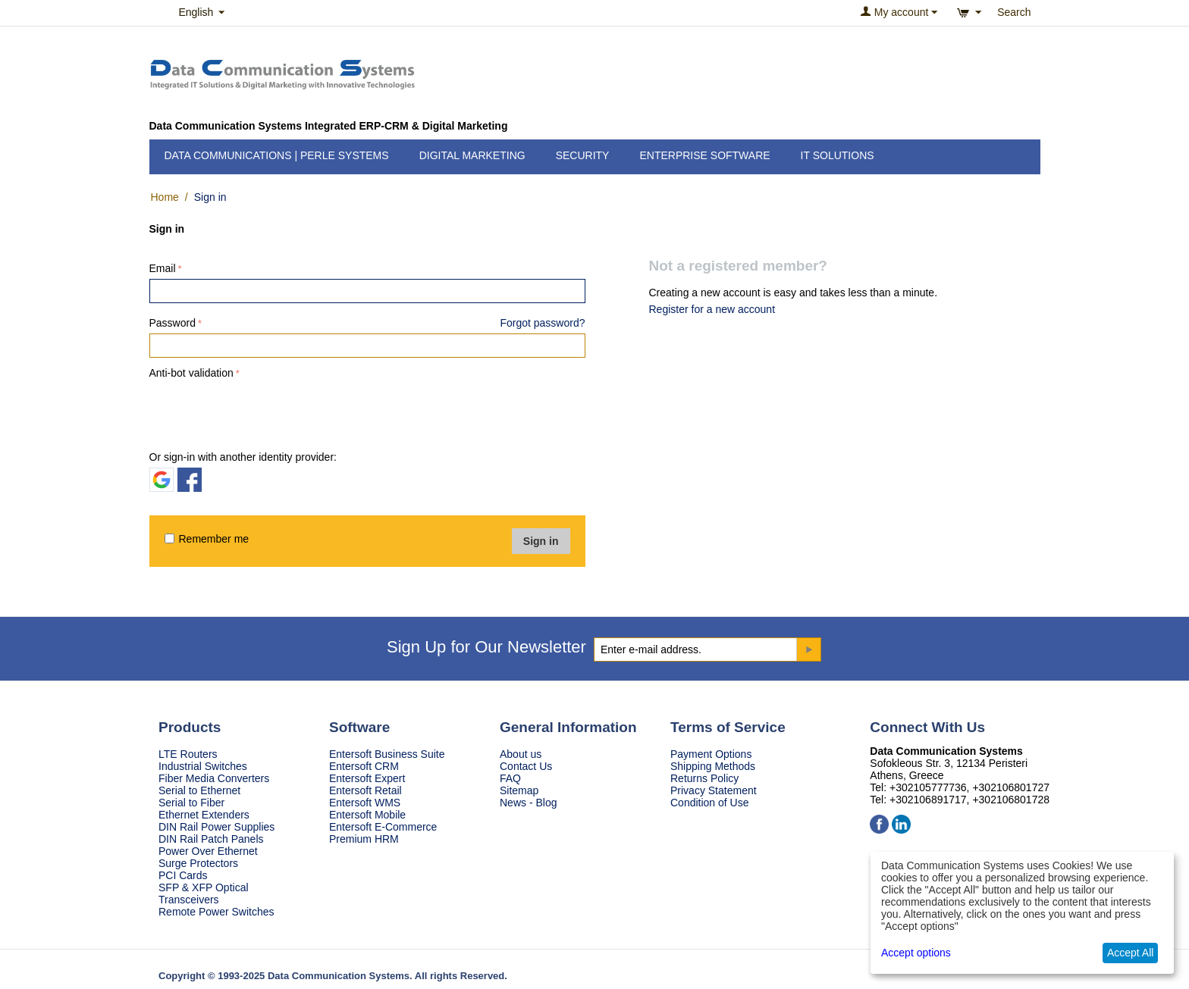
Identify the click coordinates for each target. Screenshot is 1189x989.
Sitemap (519, 790)
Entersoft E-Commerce (383, 827)
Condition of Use (709, 803)
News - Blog (528, 803)
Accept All (1130, 953)
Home (165, 197)
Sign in (541, 541)
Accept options (916, 953)
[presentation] (264, 412)
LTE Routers (188, 754)
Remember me (207, 539)
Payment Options (710, 754)
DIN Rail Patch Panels (211, 839)
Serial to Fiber (191, 803)
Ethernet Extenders (203, 815)
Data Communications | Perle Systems (277, 155)
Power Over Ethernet (208, 851)
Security (583, 155)
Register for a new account (712, 309)
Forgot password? (542, 323)
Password (172, 323)
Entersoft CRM (364, 766)
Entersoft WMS (364, 803)
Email (162, 268)
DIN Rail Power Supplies (216, 827)
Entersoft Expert (367, 778)
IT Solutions (837, 155)
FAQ (510, 778)
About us (520, 754)
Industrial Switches (202, 766)
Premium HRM (364, 839)
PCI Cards (183, 875)
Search (1014, 12)
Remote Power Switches (216, 912)
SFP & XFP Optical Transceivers (203, 893)
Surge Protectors (198, 863)
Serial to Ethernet (199, 790)
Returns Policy (704, 778)
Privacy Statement (713, 790)
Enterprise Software (704, 155)
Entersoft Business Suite (387, 754)
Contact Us (526, 766)
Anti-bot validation (191, 373)
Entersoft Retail (365, 790)
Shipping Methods (712, 766)
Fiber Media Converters (213, 778)
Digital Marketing (472, 155)
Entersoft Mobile (367, 815)
